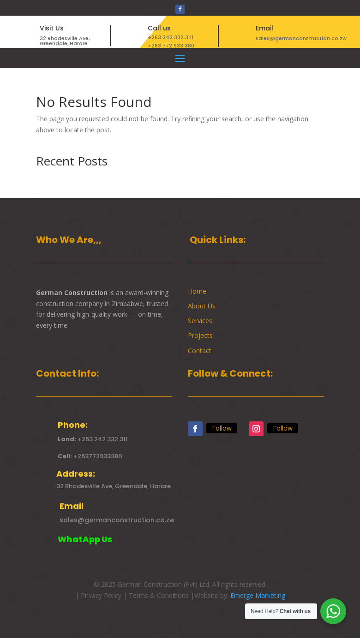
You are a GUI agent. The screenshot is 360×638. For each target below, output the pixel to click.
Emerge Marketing (257, 595)
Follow (222, 428)
